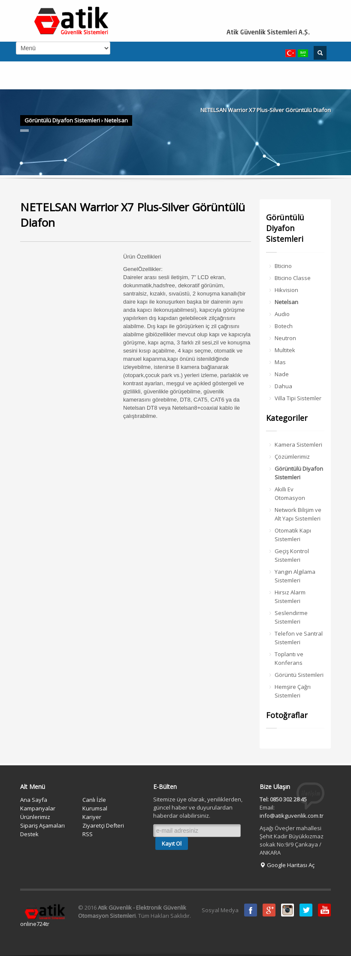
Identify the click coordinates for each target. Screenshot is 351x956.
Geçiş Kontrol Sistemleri (292, 555)
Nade (282, 374)
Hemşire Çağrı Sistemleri (293, 691)
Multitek (285, 350)
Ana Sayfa (33, 800)
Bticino (283, 266)
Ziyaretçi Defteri (103, 825)
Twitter (306, 910)
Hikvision (286, 290)
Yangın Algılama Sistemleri (295, 576)
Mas (280, 362)
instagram (287, 910)
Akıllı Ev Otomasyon (290, 493)
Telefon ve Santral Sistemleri (299, 638)
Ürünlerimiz (35, 817)
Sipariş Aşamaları (42, 825)
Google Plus (269, 910)
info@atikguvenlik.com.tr (292, 815)
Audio (282, 314)
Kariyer (91, 817)
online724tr (34, 924)
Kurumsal (94, 808)
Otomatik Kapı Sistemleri (293, 535)
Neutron (285, 338)
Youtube (324, 910)
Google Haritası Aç (287, 865)
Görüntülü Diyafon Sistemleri (62, 120)
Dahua (283, 386)
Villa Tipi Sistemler (298, 398)
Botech (284, 326)
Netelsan (116, 120)
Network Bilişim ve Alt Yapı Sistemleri (298, 514)
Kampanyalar (37, 808)
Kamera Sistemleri (298, 444)
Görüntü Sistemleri (299, 675)
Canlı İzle (94, 800)
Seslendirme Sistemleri (291, 617)
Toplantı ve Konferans (289, 658)
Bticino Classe (293, 278)
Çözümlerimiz (292, 456)
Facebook (250, 910)
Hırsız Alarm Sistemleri (290, 596)
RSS (87, 834)
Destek (29, 834)
